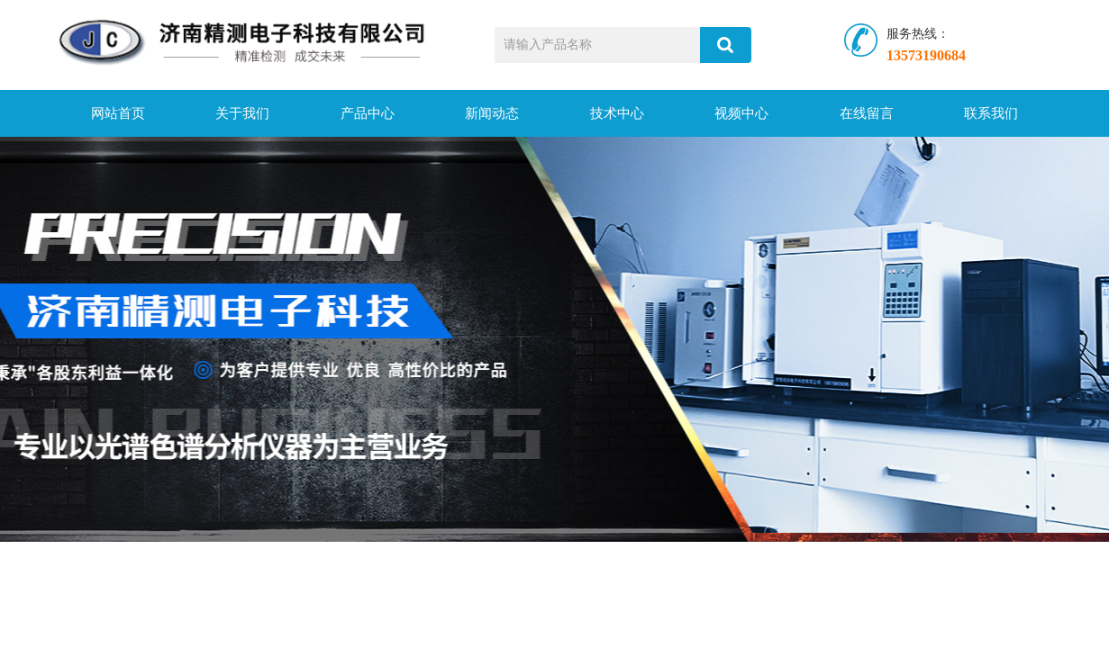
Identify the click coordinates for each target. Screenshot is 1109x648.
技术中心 (617, 113)
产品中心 (368, 113)
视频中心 (741, 113)
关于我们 (242, 113)
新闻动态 (492, 113)
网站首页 (118, 113)
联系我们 (991, 113)
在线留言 (867, 113)
